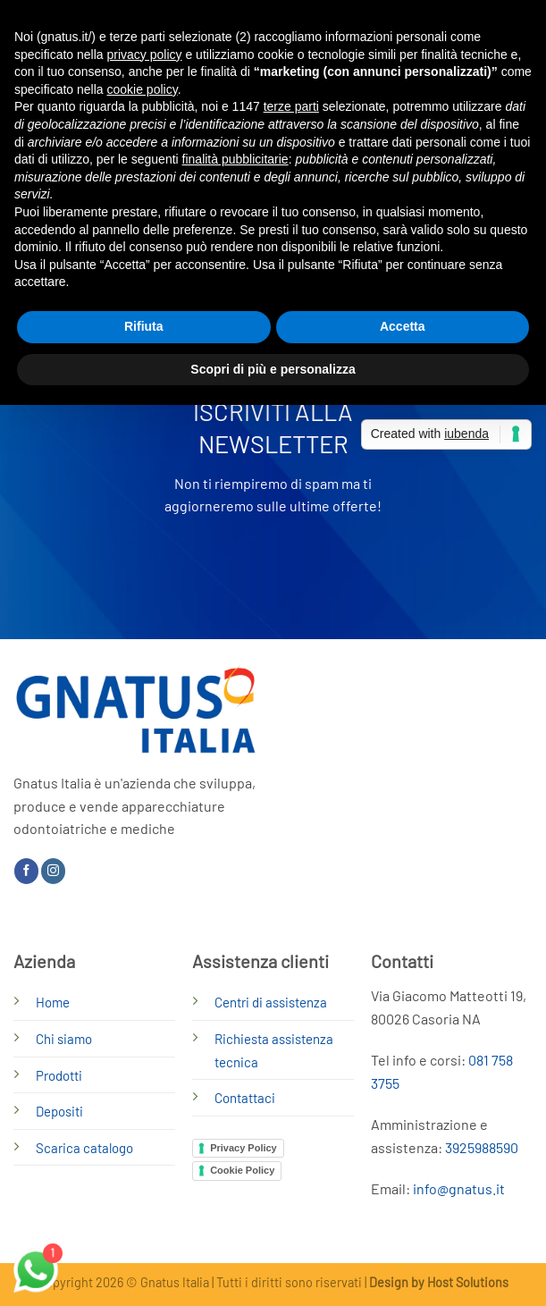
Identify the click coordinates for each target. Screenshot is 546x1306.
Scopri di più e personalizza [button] (272, 369)
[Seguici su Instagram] (53, 870)
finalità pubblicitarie (235, 159)
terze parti (291, 106)
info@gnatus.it (459, 1188)
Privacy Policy (243, 1147)
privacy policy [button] (144, 54)
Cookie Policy (242, 1170)
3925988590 (481, 1147)
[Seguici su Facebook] (26, 870)
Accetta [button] (402, 326)
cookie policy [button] (142, 89)
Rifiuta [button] (144, 326)
